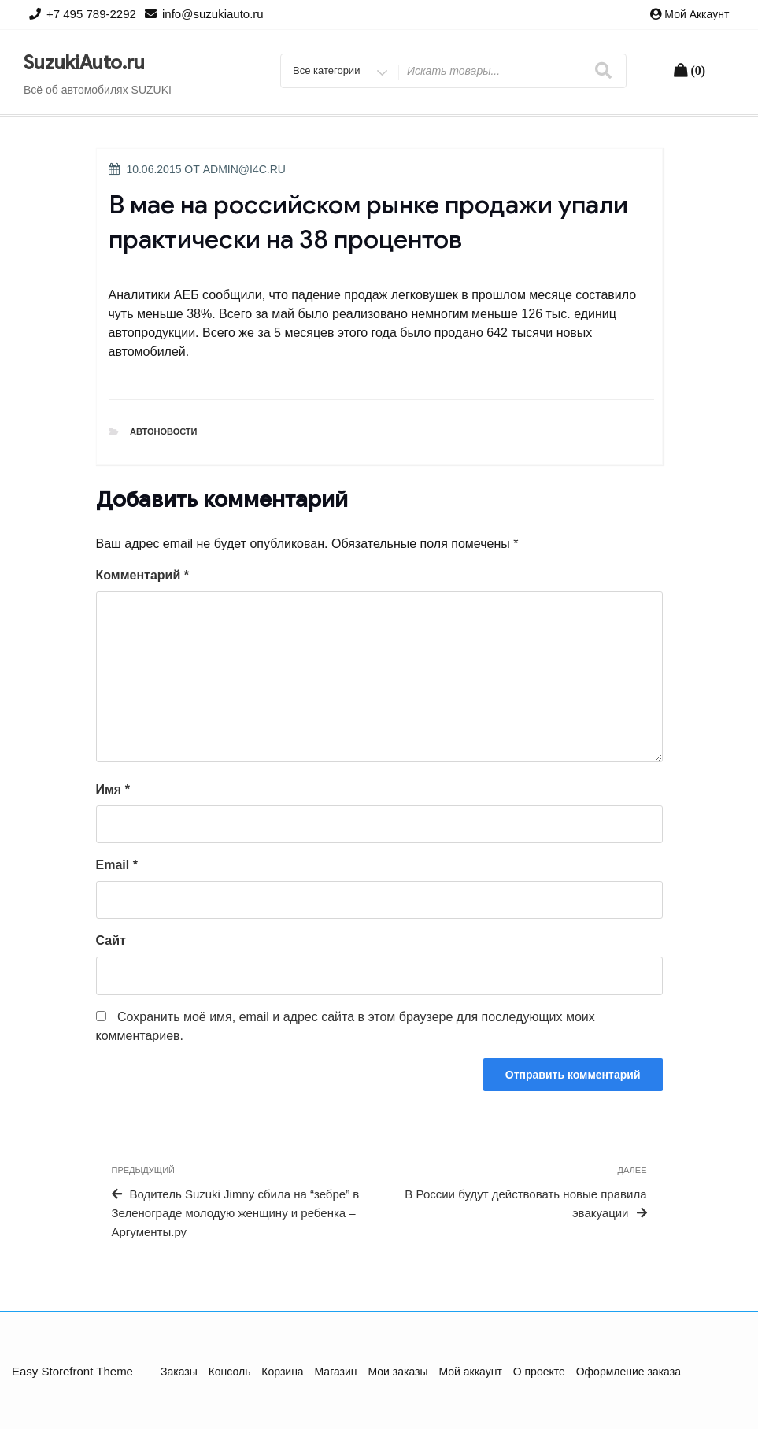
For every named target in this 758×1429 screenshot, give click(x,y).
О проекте (539, 1371)
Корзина (282, 1371)
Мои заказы (397, 1371)
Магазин (336, 1371)
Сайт (111, 940)
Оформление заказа (628, 1371)
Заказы (179, 1371)
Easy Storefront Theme (72, 1371)
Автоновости (164, 431)
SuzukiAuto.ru (84, 63)
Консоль (230, 1371)
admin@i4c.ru (244, 169)
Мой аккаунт (696, 14)
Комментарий (142, 575)
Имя (113, 789)
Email (117, 865)
